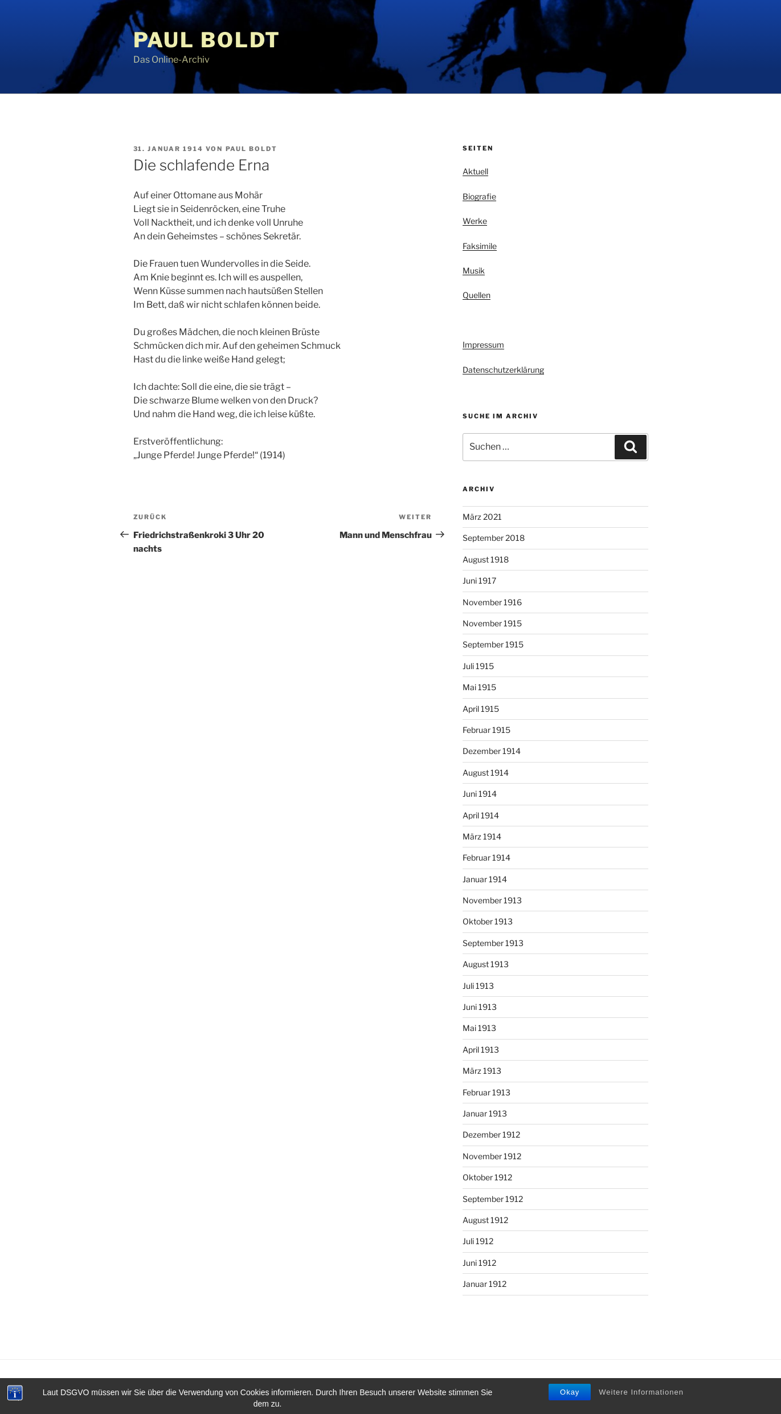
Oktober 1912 (487, 1177)
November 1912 (492, 1156)
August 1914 (486, 772)
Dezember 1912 (491, 1134)
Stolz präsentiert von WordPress (249, 1387)
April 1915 (481, 709)
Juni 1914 (480, 793)
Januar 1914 (485, 879)
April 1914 (481, 815)
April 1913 (481, 1049)
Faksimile (480, 246)
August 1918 (486, 559)
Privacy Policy (155, 1387)
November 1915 (492, 623)
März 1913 (482, 1070)
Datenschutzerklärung (503, 369)
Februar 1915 (486, 730)
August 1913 (486, 964)
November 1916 (492, 602)
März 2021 (482, 516)
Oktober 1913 (488, 921)
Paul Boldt (207, 39)
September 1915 (493, 644)
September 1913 (493, 943)
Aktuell (475, 171)
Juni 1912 (479, 1263)
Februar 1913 (486, 1092)
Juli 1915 (478, 666)
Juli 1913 (478, 986)
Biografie (479, 196)
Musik (474, 270)
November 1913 (492, 900)
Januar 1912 (484, 1284)
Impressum (483, 344)
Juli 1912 (478, 1241)
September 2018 (494, 538)
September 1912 (493, 1199)
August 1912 (485, 1220)
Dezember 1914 (492, 751)
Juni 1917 (479, 580)
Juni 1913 (480, 1007)
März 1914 (482, 836)
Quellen (476, 295)
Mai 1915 (479, 687)
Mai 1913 (479, 1028)
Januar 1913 (485, 1113)
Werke (475, 221)
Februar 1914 (486, 857)
